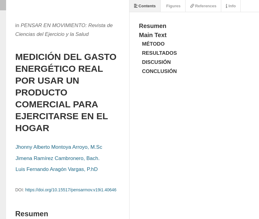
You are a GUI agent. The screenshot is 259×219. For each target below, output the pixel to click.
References (203, 6)
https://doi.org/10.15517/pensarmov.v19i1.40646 (70, 189)
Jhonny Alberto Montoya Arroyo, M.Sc (59, 147)
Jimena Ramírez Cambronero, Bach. (58, 158)
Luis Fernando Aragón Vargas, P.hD (57, 169)
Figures (173, 6)
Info (231, 6)
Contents (145, 6)
